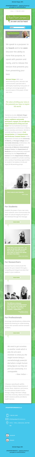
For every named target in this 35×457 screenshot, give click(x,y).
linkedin (10, 440)
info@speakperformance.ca (17, 419)
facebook (10, 435)
